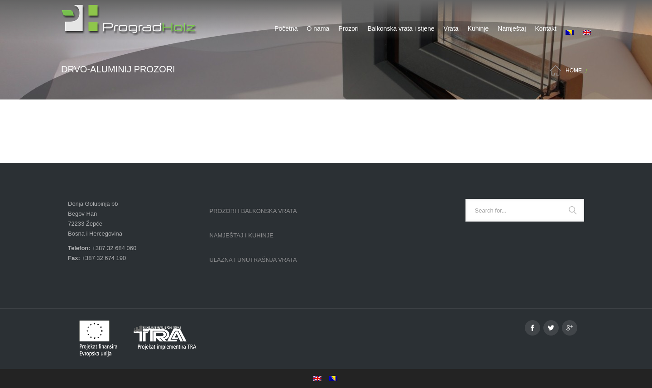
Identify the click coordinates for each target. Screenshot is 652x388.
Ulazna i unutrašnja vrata (253, 259)
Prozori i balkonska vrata (253, 211)
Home (574, 70)
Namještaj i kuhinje (241, 235)
